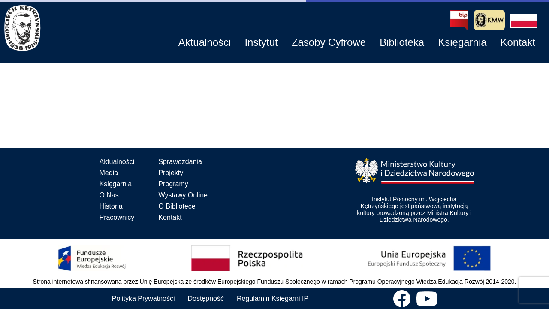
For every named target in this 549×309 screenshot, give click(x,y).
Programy (173, 184)
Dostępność (206, 298)
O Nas (108, 195)
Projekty (170, 172)
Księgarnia (115, 184)
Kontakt (169, 217)
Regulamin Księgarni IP (272, 298)
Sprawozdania (180, 161)
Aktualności (116, 161)
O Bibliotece (176, 206)
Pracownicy (116, 217)
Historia (110, 206)
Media (108, 172)
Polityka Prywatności (143, 298)
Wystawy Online (183, 195)
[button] (523, 21)
